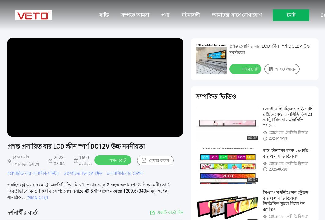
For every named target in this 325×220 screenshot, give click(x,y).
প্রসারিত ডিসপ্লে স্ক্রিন (84, 173)
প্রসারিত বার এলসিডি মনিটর (34, 173)
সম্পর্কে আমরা (135, 15)
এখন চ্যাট (113, 160)
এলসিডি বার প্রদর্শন (126, 173)
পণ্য (165, 15)
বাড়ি (104, 15)
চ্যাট (291, 15)
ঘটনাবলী (191, 15)
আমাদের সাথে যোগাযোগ (237, 15)
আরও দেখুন (37, 197)
